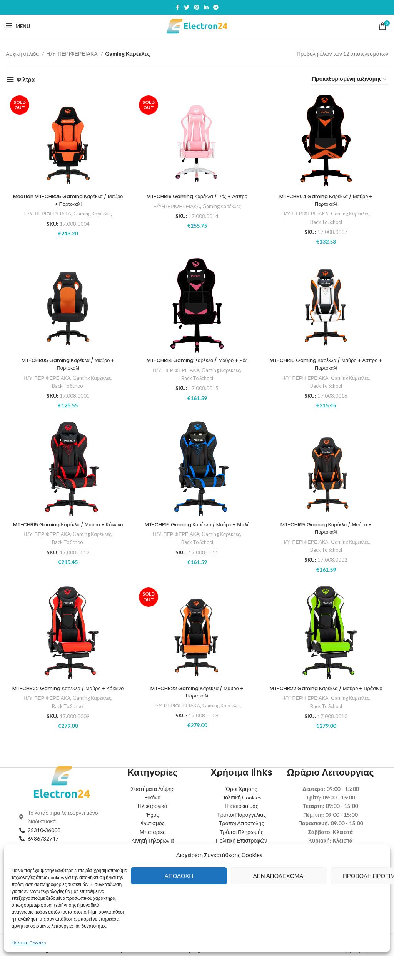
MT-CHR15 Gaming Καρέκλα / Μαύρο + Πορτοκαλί (327, 528)
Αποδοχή (179, 875)
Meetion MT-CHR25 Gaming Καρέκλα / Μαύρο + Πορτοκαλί (67, 200)
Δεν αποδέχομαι (279, 875)
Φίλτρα (26, 79)
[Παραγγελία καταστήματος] (349, 79)
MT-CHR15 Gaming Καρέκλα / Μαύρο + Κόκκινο (67, 528)
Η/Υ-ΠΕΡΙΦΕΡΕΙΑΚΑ (72, 53)
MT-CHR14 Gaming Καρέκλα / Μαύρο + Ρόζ (197, 360)
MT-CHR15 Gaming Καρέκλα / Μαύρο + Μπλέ (197, 528)
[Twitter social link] (187, 7)
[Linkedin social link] (206, 7)
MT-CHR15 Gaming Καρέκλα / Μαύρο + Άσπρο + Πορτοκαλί (327, 364)
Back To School (327, 222)
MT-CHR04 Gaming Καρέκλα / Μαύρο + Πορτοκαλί (327, 200)
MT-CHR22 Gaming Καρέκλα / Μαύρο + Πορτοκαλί (197, 692)
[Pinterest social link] (197, 7)
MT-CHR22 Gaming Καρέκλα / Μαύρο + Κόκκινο (67, 692)
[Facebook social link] (178, 7)
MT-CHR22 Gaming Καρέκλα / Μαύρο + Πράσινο (327, 692)
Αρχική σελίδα (23, 53)
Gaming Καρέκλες (93, 213)
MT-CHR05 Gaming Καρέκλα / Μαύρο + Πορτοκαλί (67, 364)
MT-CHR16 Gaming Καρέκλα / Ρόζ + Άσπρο (197, 196)
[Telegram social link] (216, 7)
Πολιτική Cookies (29, 943)
